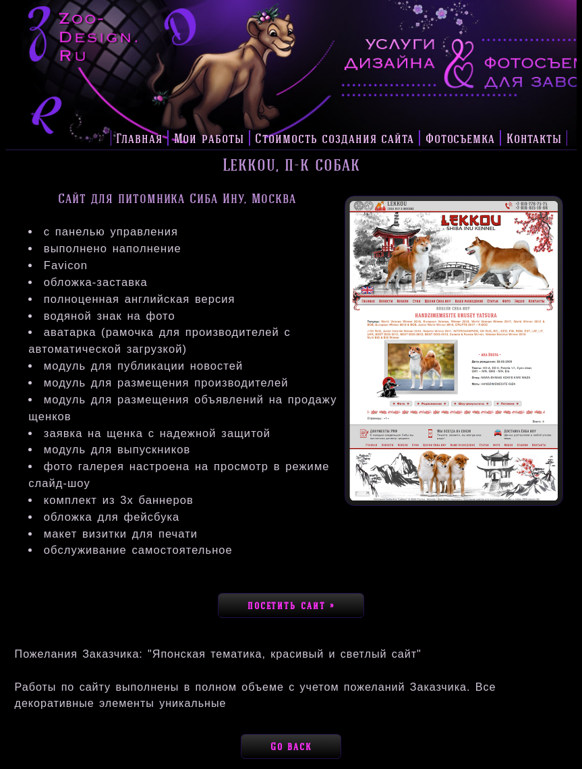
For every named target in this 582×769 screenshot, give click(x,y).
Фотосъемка (460, 138)
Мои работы (209, 138)
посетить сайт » (291, 605)
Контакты (534, 138)
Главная (139, 138)
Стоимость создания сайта (334, 138)
